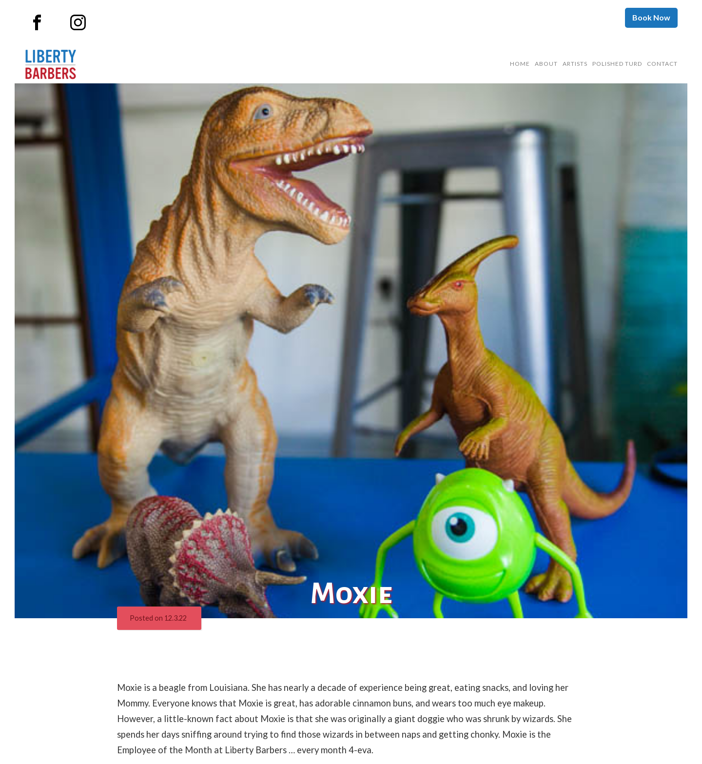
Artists (575, 63)
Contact (662, 63)
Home (520, 63)
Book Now (651, 17)
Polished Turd (617, 63)
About (546, 63)
